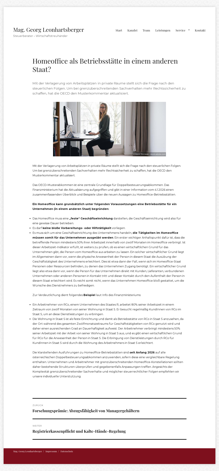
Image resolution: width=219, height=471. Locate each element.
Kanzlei (132, 30)
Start (119, 30)
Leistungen (162, 30)
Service (180, 30)
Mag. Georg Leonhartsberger (48, 29)
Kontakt (200, 30)
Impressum (51, 451)
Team (146, 30)
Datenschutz (67, 451)
